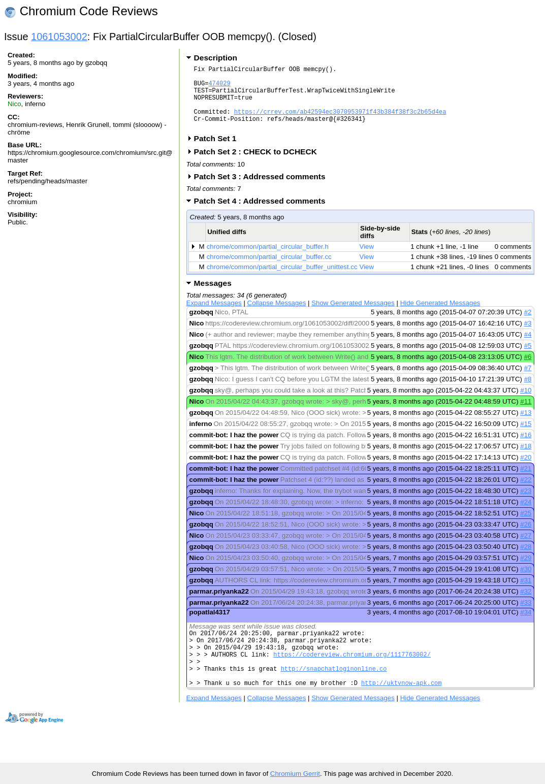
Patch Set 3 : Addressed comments (263, 190)
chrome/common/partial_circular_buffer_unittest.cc (282, 280)
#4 (528, 348)
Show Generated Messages (353, 316)
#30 (525, 582)
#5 (528, 359)
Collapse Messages (276, 316)
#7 (528, 381)
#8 (528, 393)
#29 (525, 571)
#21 (525, 482)
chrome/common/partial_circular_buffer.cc (269, 270)
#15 (525, 437)
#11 (525, 415)
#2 (528, 326)
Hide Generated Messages (440, 316)
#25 (525, 527)
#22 (525, 493)
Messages (213, 296)
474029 (219, 87)
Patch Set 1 (218, 152)
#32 (525, 605)
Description (215, 57)
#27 (525, 549)
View (367, 260)
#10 (525, 404)
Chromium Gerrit (295, 773)
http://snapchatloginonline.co (334, 691)
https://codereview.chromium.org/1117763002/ (352, 674)
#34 (525, 626)
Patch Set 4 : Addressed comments (263, 214)
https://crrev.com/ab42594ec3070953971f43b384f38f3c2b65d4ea (340, 122)
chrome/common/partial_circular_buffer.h (268, 260)
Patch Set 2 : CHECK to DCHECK (259, 165)
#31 (525, 594)
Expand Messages (214, 316)
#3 (528, 337)
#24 (525, 515)
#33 (525, 616)
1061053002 (59, 36)
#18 (525, 460)
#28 (525, 560)
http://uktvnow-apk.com (401, 708)
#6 (528, 370)
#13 (525, 426)
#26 (525, 538)
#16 (525, 448)
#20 (525, 471)
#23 (525, 504)
